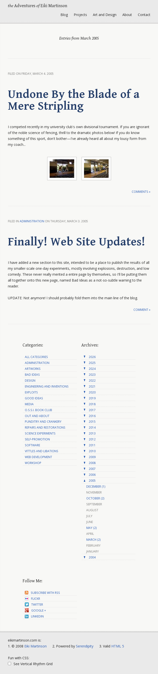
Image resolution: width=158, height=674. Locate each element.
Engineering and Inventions (47, 386)
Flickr (32, 599)
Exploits (31, 392)
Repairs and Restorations (45, 427)
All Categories (36, 357)
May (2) (91, 528)
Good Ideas (34, 398)
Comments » (141, 192)
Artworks (33, 369)
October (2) (95, 498)
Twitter (34, 604)
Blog (64, 14)
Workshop (33, 463)
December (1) (95, 486)
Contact (144, 14)
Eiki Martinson (35, 646)
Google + (35, 610)
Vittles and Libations (41, 451)
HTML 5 (117, 646)
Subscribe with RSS (42, 593)
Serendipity (84, 646)
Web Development (38, 457)
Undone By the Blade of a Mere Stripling (74, 100)
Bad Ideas (32, 375)
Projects (80, 14)
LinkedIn (34, 616)
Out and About (37, 416)
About (127, 14)
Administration (32, 221)
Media (29, 404)
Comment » (141, 310)
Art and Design (104, 14)
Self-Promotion (37, 439)
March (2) (93, 540)
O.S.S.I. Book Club (38, 410)
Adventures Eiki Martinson (37, 5)
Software (32, 445)
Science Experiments (40, 433)
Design (30, 380)
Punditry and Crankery (43, 421)
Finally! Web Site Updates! (76, 242)
